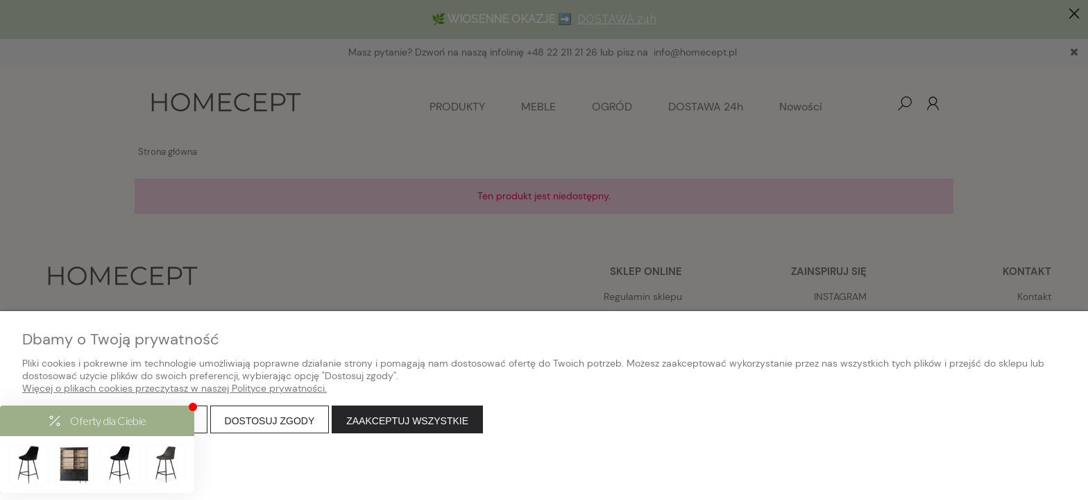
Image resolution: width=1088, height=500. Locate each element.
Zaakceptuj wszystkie (407, 420)
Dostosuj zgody (270, 420)
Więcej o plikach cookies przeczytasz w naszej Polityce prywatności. (174, 388)
